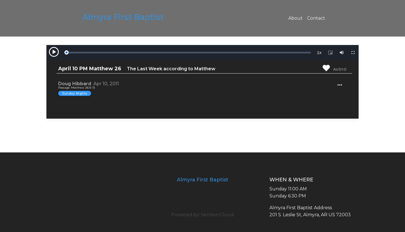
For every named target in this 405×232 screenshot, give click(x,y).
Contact (316, 18)
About (295, 18)
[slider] (188, 52)
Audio (340, 69)
